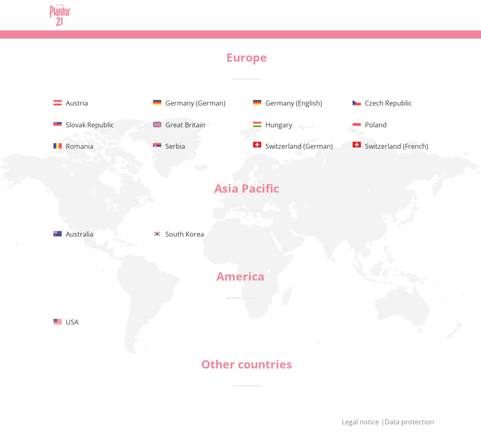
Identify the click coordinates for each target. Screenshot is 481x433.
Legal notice (361, 421)
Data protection (409, 421)
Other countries (246, 364)
